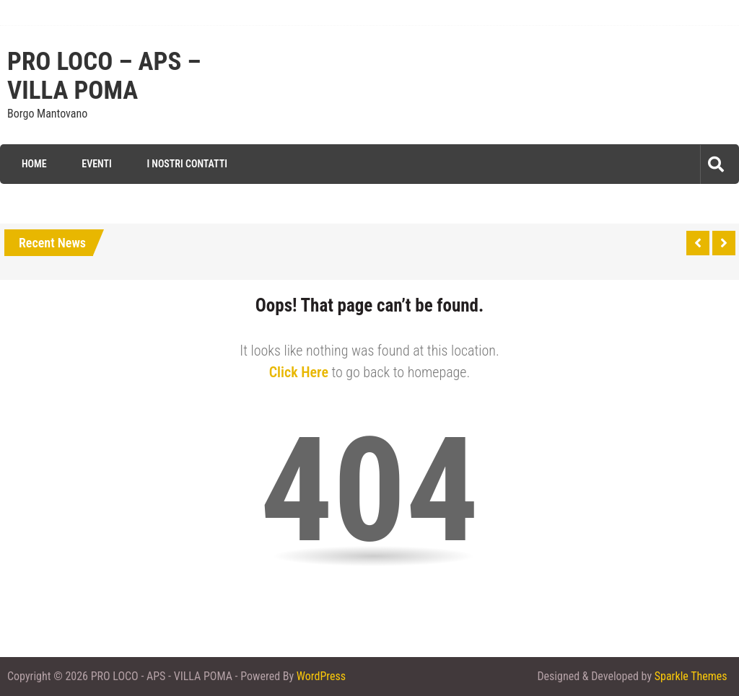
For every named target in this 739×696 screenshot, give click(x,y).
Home (34, 163)
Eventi (96, 163)
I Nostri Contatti (187, 163)
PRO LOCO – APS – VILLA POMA (104, 76)
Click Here (298, 372)
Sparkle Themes (691, 676)
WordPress (321, 676)
